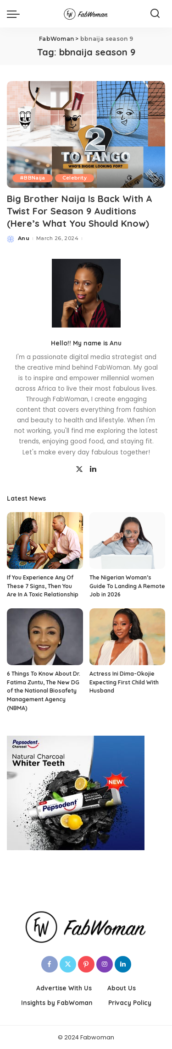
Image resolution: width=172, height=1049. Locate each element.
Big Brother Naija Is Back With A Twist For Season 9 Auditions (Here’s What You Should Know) (79, 211)
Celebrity (74, 178)
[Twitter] (79, 469)
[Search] (155, 13)
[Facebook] (49, 964)
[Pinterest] (86, 964)
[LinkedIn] (93, 469)
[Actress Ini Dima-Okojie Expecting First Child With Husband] (127, 636)
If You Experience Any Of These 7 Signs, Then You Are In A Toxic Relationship (42, 586)
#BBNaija (32, 178)
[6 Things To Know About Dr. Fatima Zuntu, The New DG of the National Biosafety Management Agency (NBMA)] (45, 636)
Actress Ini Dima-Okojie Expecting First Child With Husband (124, 682)
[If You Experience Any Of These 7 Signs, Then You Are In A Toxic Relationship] (45, 540)
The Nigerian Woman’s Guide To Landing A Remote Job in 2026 (127, 586)
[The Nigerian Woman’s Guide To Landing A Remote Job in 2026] (127, 540)
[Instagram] (104, 964)
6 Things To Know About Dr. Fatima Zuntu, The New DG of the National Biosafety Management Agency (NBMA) (43, 690)
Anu (23, 238)
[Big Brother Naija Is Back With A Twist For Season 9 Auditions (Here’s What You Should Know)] (86, 134)
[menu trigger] (15, 13)
